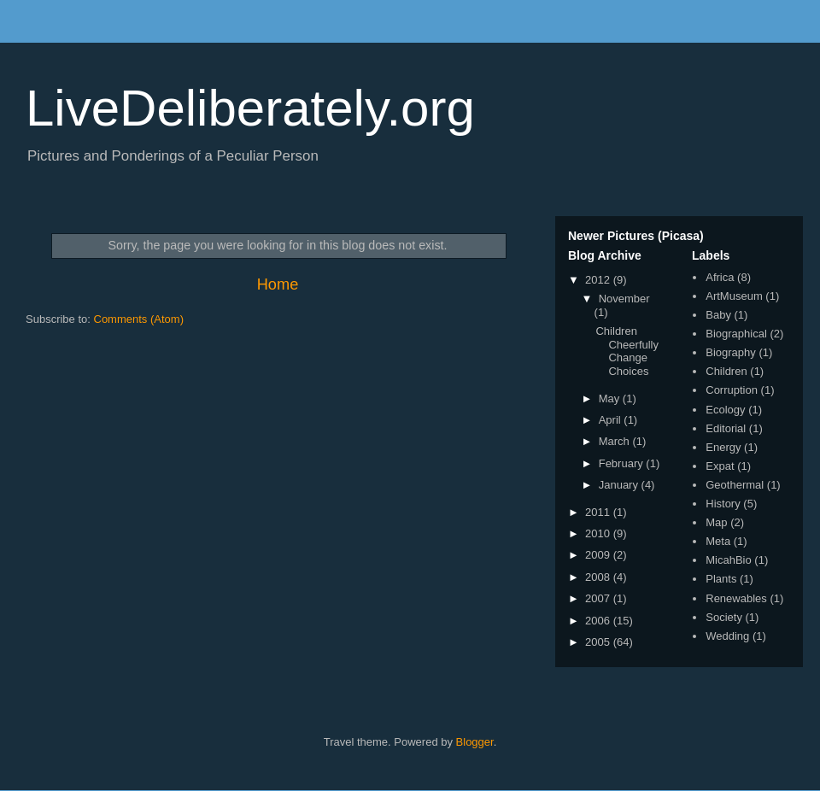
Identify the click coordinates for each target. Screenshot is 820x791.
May (611, 398)
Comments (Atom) (139, 319)
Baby (718, 314)
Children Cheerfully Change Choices (627, 351)
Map (716, 522)
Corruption (732, 390)
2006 (599, 620)
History (723, 503)
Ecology (725, 409)
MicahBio (728, 560)
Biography (731, 352)
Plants (721, 578)
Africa (720, 277)
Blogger (475, 741)
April (611, 419)
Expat (720, 466)
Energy (723, 447)
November (624, 298)
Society (724, 617)
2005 (599, 642)
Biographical (736, 333)
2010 (599, 533)
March (616, 441)
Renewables (736, 598)
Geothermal (735, 484)
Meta (718, 541)
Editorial (726, 428)
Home (278, 284)
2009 (599, 554)
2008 (599, 577)
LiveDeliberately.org (250, 108)
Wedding (727, 636)
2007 (599, 598)
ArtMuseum (734, 296)
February (623, 463)
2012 (599, 279)
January (620, 484)
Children (726, 371)
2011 (599, 512)
